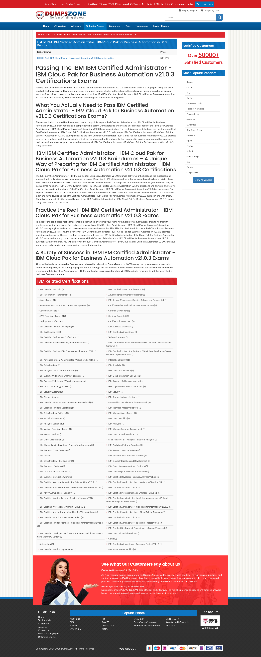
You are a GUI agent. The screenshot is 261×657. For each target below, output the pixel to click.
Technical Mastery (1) (117, 337)
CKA (72, 622)
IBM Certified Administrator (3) (122, 332)
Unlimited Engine (47, 636)
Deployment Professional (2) (51, 321)
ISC (187, 92)
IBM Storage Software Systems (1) (123, 397)
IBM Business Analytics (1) (119, 326)
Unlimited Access (95, 25)
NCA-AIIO (170, 625)
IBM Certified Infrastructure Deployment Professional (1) (65, 402)
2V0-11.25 (75, 628)
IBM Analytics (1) (115, 423)
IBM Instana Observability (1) (121, 549)
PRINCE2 (190, 119)
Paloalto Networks (194, 108)
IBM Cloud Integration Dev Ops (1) (123, 375)
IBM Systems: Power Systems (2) (53, 450)
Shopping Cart (212, 10)
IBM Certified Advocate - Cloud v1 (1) (124, 487)
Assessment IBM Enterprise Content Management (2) (63, 305)
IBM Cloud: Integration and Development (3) (128, 461)
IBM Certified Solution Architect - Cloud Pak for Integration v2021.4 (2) (70, 524)
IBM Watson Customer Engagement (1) (125, 429)
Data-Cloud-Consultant (145, 622)
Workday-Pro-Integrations (146, 625)
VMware (190, 135)
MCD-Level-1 (172, 618)
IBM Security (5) (115, 391)
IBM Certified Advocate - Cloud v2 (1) (124, 517)
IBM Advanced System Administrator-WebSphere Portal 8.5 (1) (67, 359)
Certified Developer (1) (118, 310)
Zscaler (189, 167)
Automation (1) (45, 544)
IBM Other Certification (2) (51, 439)
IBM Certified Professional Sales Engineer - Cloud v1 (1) (133, 492)
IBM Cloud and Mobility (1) (120, 370)
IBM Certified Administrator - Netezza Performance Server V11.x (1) (70, 487)
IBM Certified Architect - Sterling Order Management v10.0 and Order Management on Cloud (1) (137, 500)
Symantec (190, 124)
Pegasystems (192, 114)
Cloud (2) (111, 538)
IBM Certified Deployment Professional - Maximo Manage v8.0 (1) (138, 528)
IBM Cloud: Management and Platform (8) (127, 466)
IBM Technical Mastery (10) (51, 418)
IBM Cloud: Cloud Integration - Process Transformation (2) (65, 445)
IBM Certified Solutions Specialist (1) (55, 407)
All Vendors (60, 25)
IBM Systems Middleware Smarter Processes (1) (60, 375)
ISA (187, 162)
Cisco (188, 87)
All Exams (76, 25)
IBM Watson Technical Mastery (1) (54, 429)
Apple (188, 140)
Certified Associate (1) (48, 310)
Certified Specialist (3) (117, 316)
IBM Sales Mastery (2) (48, 365)
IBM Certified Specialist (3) (50, 289)
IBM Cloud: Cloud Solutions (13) (122, 434)
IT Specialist (191, 172)
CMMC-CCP (108, 625)
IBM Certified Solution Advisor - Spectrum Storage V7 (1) (65, 498)
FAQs (127, 25)
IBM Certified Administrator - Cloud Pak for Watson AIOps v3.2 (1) (69, 512)
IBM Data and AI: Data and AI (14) (54, 471)
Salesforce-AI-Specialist (177, 622)
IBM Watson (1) (45, 455)
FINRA (189, 146)
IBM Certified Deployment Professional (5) (58, 337)
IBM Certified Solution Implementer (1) (56, 549)
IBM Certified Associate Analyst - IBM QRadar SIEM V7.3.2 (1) (67, 482)
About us (42, 626)
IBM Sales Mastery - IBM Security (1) (55, 461)
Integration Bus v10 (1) (118, 359)
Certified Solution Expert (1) (120, 321)
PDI (104, 618)
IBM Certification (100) (49, 332)
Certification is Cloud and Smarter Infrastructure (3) (131, 305)
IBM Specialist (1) (115, 365)
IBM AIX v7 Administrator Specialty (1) (56, 492)
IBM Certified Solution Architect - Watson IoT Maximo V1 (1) (135, 482)
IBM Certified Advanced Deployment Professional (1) (63, 342)
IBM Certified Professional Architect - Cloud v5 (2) (61, 506)
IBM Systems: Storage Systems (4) (123, 450)
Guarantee (114, 25)
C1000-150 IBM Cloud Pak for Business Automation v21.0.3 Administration (75, 58)
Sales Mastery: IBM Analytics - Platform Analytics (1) (131, 439)
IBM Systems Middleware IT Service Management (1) (63, 381)
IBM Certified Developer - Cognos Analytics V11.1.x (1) (133, 477)
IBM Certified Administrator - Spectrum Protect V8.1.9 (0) (134, 522)
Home (46, 25)
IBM (50, 34)
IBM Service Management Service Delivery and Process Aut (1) (136, 300)
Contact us (43, 630)
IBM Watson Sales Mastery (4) (121, 413)
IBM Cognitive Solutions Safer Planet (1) (126, 386)
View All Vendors (203, 179)
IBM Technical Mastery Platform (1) (123, 407)
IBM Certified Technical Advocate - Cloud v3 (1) (60, 517)
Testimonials (141, 25)
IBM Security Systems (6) (50, 391)
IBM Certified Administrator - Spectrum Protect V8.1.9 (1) (134, 544)
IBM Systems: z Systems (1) (51, 466)
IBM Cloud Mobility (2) (118, 418)
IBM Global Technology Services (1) (55, 386)
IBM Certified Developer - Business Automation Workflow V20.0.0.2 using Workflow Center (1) (70, 535)
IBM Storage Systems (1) (49, 397)
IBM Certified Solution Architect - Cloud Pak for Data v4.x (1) (135, 512)
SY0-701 (106, 622)
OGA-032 (138, 618)
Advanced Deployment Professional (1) (125, 294)
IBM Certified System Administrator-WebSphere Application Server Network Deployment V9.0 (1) (138, 353)
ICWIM (73, 625)
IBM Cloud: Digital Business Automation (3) (127, 471)
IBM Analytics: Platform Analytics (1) (124, 445)
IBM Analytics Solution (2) (50, 423)
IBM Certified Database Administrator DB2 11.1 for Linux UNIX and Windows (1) (138, 344)
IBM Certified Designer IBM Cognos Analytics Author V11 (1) (66, 351)
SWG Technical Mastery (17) (51, 316)
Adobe (189, 82)
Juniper (189, 98)
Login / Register (190, 10)
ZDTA (105, 628)
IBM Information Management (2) (54, 294)
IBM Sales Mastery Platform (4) (53, 413)
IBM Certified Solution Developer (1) (55, 326)
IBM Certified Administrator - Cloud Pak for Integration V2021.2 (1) (138, 506)
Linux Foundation (194, 103)
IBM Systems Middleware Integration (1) (126, 381)
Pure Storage (192, 156)
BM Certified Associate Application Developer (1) (130, 402)
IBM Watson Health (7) (49, 434)
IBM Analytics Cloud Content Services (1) (57, 370)
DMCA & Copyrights (48, 633)
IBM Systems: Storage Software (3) (54, 477)
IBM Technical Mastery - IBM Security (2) (126, 455)
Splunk (189, 151)
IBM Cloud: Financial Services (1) (122, 533)
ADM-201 (75, 618)
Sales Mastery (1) (46, 300)
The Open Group (194, 130)
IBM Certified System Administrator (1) (125, 289)
